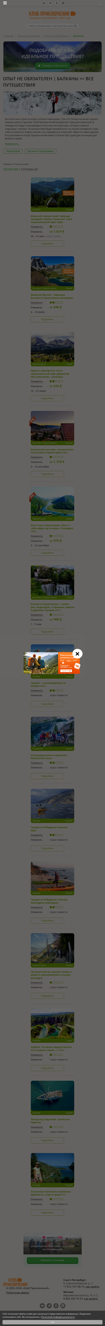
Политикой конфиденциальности (58, 1317)
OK (52, 1322)
